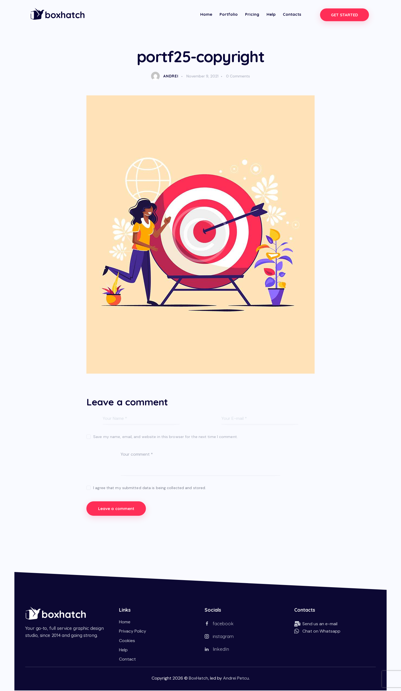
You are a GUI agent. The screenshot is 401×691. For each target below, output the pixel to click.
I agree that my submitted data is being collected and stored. (149, 487)
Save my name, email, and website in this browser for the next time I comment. (165, 436)
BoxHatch (198, 678)
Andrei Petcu (236, 678)
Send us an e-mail (319, 624)
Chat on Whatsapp (321, 631)
